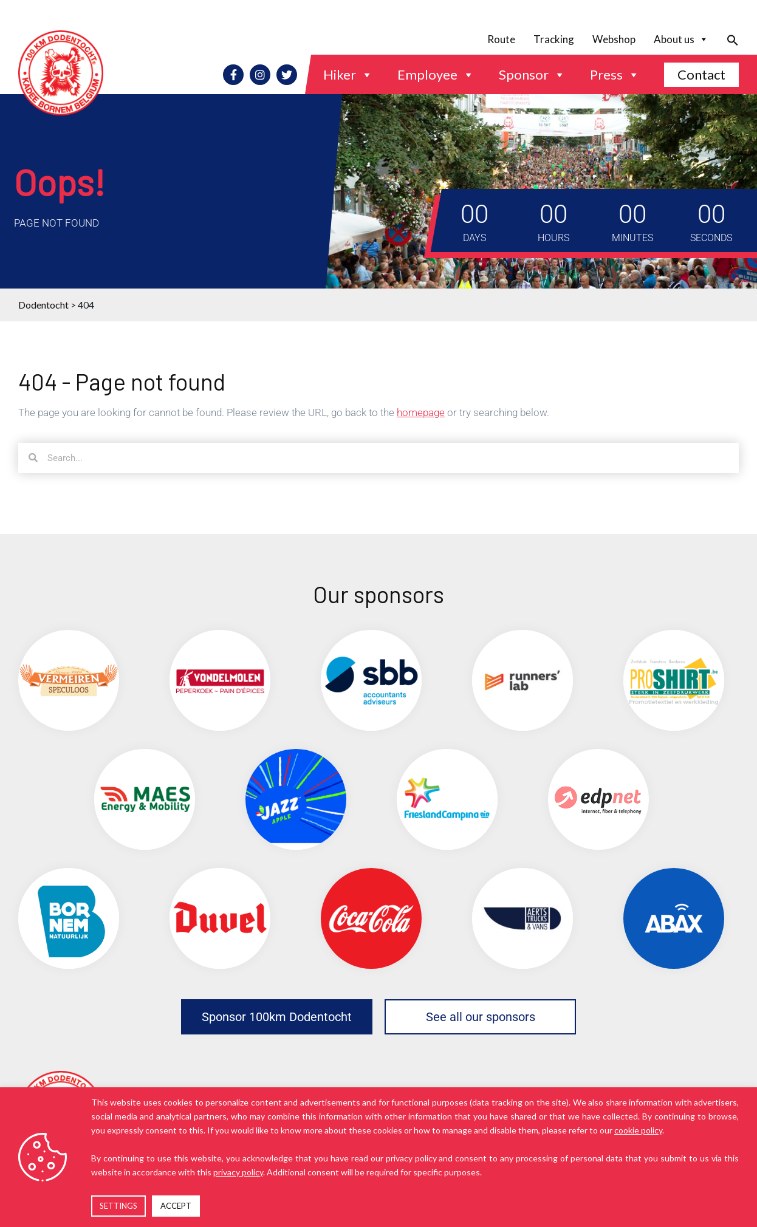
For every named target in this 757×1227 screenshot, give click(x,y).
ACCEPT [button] (175, 1206)
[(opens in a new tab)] (68, 680)
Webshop (613, 39)
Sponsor (532, 75)
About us (681, 39)
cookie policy (638, 1130)
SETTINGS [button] (118, 1206)
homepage (421, 412)
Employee (435, 75)
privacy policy (238, 1172)
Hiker (348, 75)
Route (501, 39)
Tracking (553, 39)
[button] (728, 39)
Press (615, 75)
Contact (701, 74)
